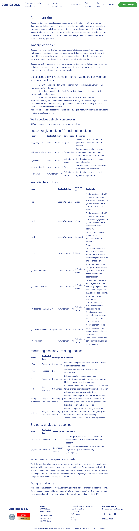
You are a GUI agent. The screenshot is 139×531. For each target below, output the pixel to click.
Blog (72, 517)
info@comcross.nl (46, 512)
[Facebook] (104, 514)
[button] (48, 4)
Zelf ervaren (88, 4)
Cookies (76, 528)
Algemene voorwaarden (98, 528)
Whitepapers (75, 519)
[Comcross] (12, 4)
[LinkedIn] (109, 514)
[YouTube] (115, 514)
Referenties (76, 4)
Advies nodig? (128, 4)
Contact (111, 4)
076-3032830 (45, 509)
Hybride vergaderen (57, 4)
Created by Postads (46, 528)
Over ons (99, 4)
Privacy (85, 528)
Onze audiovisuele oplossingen (33, 4)
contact (110, 509)
